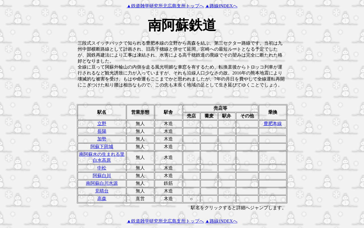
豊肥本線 (273, 123)
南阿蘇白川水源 (102, 183)
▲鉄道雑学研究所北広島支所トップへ (165, 5)
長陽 (101, 131)
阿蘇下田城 (101, 146)
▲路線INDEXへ (221, 5)
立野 (101, 123)
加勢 (101, 138)
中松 (101, 167)
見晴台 (102, 190)
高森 (101, 198)
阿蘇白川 (102, 175)
